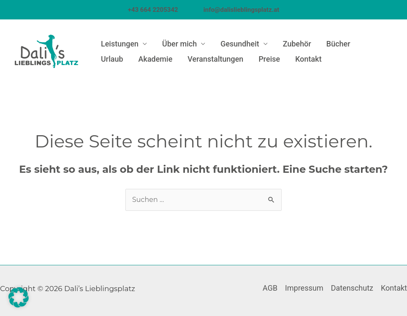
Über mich (179, 43)
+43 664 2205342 (165, 10)
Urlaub (112, 58)
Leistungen (119, 43)
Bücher (338, 43)
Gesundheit (239, 43)
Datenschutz (352, 287)
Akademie (155, 58)
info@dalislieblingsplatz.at (241, 10)
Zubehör (297, 43)
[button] (18, 297)
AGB (270, 287)
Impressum (304, 287)
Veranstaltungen (215, 58)
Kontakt (308, 58)
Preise (269, 58)
